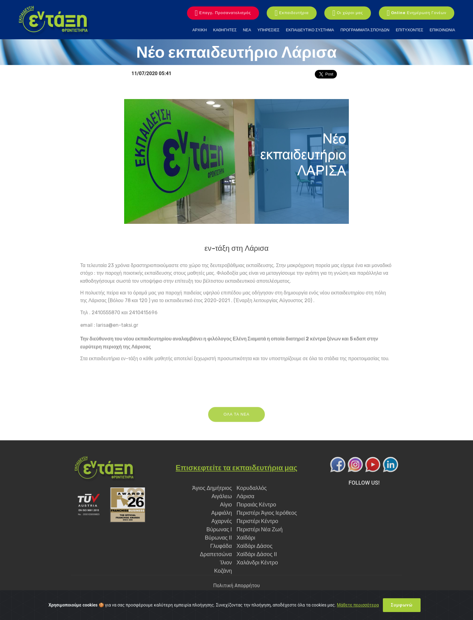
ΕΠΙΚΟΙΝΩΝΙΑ (442, 30)
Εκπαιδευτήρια (292, 13)
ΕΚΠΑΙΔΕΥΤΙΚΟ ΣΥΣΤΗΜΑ (310, 30)
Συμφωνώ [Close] (402, 605)
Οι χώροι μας (347, 13)
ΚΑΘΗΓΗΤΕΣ (225, 30)
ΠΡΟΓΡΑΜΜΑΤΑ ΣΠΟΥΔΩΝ (364, 30)
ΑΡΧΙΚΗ (200, 30)
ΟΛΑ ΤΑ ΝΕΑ (236, 425)
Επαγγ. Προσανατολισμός (223, 13)
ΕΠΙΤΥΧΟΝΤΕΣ (409, 30)
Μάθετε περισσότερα (358, 605)
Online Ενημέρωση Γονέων (416, 13)
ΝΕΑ (247, 30)
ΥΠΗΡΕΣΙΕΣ (268, 30)
